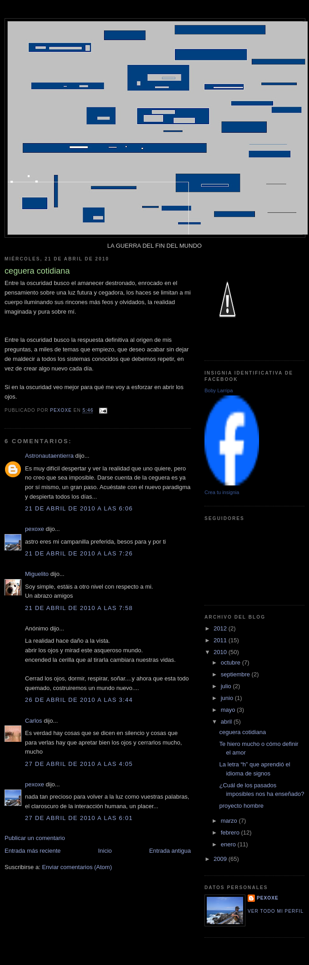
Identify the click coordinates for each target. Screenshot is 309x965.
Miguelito (37, 573)
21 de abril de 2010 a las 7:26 (79, 553)
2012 (221, 628)
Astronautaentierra (49, 455)
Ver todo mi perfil (276, 911)
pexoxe (34, 528)
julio (227, 686)
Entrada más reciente (33, 850)
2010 (221, 652)
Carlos (33, 720)
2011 (221, 640)
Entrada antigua (170, 850)
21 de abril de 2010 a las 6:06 (79, 508)
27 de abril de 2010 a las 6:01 (79, 818)
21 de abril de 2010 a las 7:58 (79, 608)
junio (228, 698)
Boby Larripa (218, 390)
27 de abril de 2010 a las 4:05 (79, 763)
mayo (229, 709)
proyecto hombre (241, 805)
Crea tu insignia (221, 492)
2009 (221, 858)
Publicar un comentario (35, 838)
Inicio (105, 850)
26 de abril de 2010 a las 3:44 (79, 699)
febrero (231, 832)
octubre (231, 662)
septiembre (236, 674)
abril (227, 721)
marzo (230, 820)
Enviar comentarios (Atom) (77, 867)
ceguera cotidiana (242, 732)
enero (229, 844)
